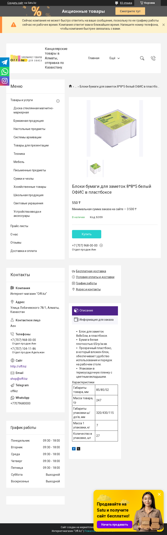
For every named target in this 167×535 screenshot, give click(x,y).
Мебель (19, 162)
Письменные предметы (30, 170)
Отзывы (15, 242)
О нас (14, 234)
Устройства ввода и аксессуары (27, 213)
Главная (93, 58)
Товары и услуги (21, 100)
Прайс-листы (19, 226)
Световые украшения (28, 203)
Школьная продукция (28, 195)
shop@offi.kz (19, 378)
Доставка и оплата (23, 251)
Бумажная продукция (29, 120)
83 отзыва (126, 2)
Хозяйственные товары (30, 186)
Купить (87, 234)
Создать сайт (15, 2)
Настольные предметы (29, 129)
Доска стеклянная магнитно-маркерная (34, 110)
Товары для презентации (31, 145)
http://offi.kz (18, 366)
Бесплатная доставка (91, 271)
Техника (19, 153)
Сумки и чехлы (24, 178)
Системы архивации (27, 137)
